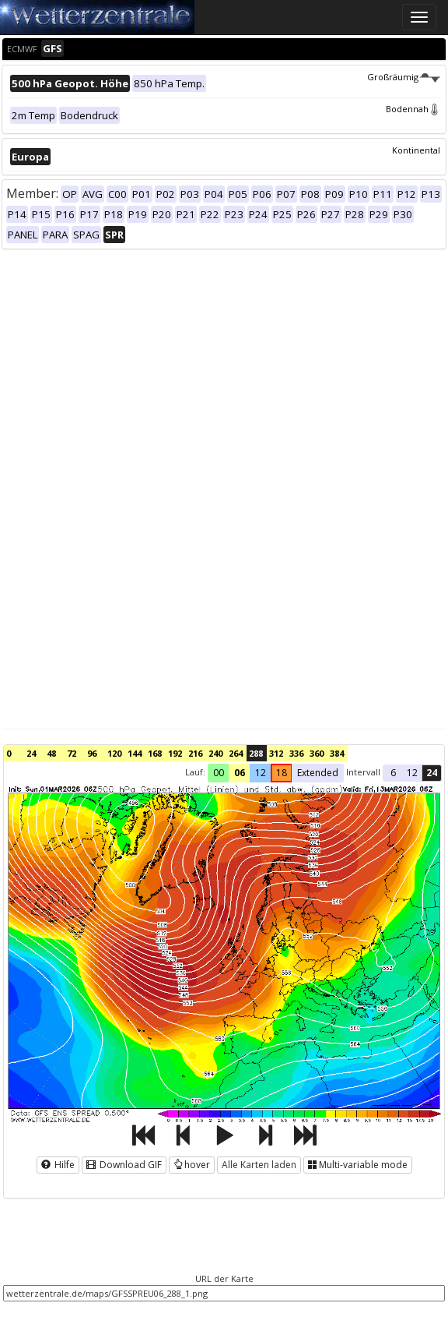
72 (71, 753)
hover (191, 1164)
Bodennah (413, 109)
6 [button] (393, 772)
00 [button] (218, 772)
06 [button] (239, 772)
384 (337, 753)
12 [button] (260, 772)
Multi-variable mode (358, 1164)
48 (51, 753)
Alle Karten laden (259, 1164)
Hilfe (58, 1164)
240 (215, 753)
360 (317, 753)
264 (236, 753)
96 (91, 753)
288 (256, 753)
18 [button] (281, 772)
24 (31, 753)
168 (155, 753)
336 (296, 753)
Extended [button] (317, 772)
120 (114, 753)
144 (135, 753)
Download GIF (124, 1164)
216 (195, 753)
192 (175, 753)
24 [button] (431, 772)
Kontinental (416, 150)
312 (276, 753)
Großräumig (403, 77)
